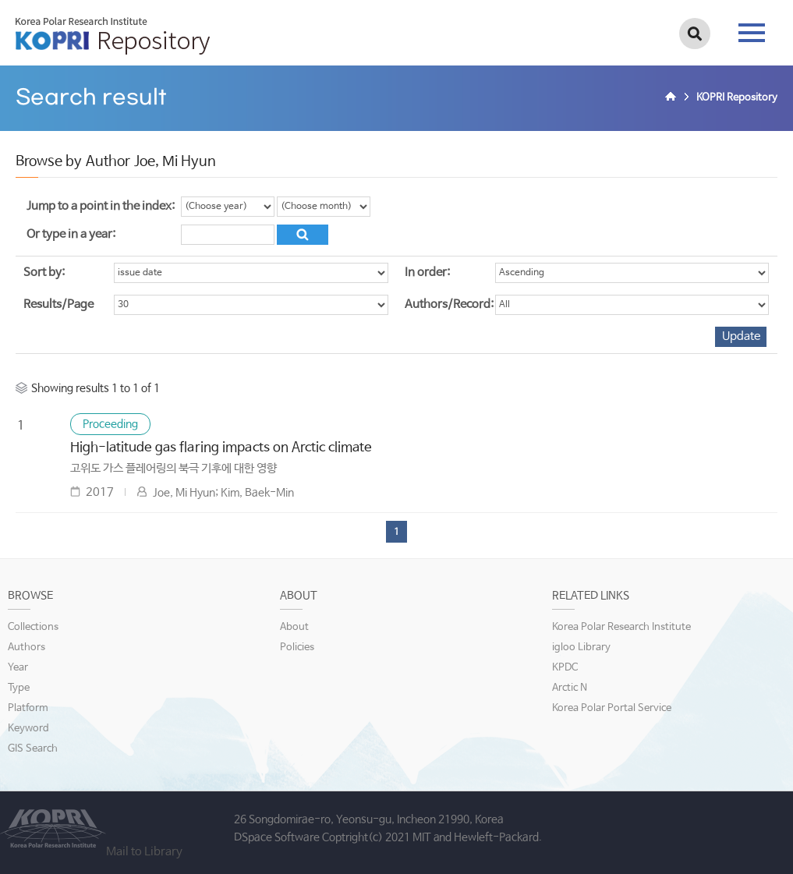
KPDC (565, 668)
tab (751, 32)
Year (18, 668)
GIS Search (33, 749)
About (294, 627)
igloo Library (581, 647)
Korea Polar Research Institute (621, 627)
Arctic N (569, 688)
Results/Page (58, 304)
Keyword (28, 728)
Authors (26, 647)
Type (19, 688)
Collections (33, 627)
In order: (427, 272)
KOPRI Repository (113, 36)
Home (673, 98)
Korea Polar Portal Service (611, 708)
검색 (694, 33)
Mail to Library (144, 851)
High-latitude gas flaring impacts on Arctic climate (221, 448)
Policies (297, 647)
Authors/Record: (449, 304)
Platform (28, 708)
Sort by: (44, 272)
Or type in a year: (71, 234)
